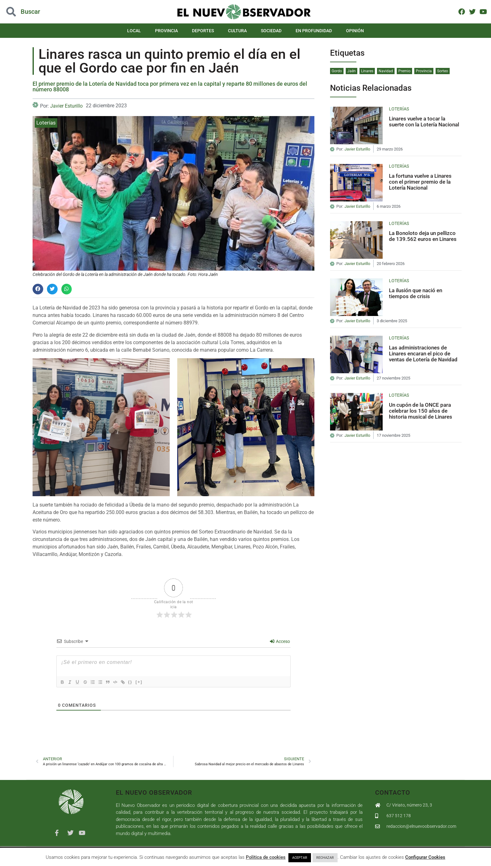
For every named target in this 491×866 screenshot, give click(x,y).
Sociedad (271, 30)
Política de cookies (266, 857)
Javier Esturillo (66, 106)
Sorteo (442, 71)
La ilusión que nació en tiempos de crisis (415, 293)
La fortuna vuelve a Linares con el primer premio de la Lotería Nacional (420, 182)
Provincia (166, 30)
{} (141, 682)
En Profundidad (314, 30)
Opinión (355, 30)
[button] (38, 289)
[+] (149, 682)
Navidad (386, 71)
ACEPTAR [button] (299, 858)
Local (134, 30)
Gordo (337, 71)
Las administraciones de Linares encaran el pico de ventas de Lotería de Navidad (423, 353)
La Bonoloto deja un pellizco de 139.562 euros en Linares (423, 236)
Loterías (46, 123)
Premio (404, 71)
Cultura (237, 30)
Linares (367, 71)
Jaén (351, 71)
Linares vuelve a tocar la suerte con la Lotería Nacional (424, 121)
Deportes (203, 30)
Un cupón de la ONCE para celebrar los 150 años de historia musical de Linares (420, 411)
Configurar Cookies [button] (425, 857)
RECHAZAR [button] (325, 858)
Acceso (280, 641)
